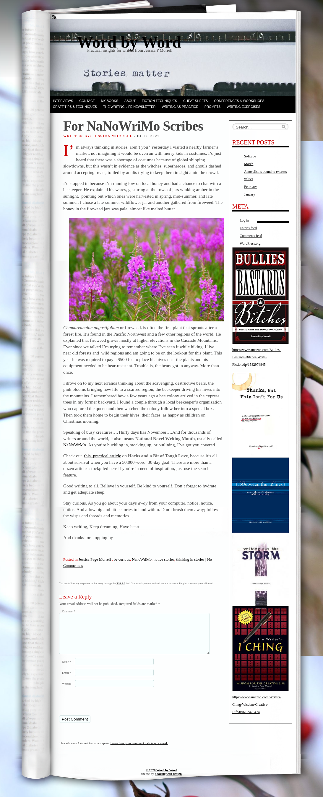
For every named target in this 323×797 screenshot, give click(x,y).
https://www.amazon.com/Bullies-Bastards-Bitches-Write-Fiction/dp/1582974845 (256, 357)
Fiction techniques (159, 101)
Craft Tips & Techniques (75, 106)
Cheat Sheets (195, 101)
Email (66, 679)
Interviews (63, 101)
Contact (87, 101)
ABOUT (130, 101)
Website (66, 690)
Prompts (212, 106)
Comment (68, 611)
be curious (122, 559)
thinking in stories (190, 559)
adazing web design (168, 781)
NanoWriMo (142, 559)
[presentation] (99, 708)
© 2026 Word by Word (161, 777)
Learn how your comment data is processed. (139, 750)
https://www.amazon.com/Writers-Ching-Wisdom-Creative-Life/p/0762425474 (256, 704)
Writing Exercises (243, 106)
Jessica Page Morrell (95, 559)
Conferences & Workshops (239, 101)
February (250, 187)
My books (109, 101)
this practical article (102, 455)
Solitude (250, 156)
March (248, 164)
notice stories (164, 559)
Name (66, 669)
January (249, 194)
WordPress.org (250, 243)
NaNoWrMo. (75, 444)
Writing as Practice (180, 106)
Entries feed (248, 228)
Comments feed (251, 236)
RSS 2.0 (120, 583)
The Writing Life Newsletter (129, 106)
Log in (244, 220)
